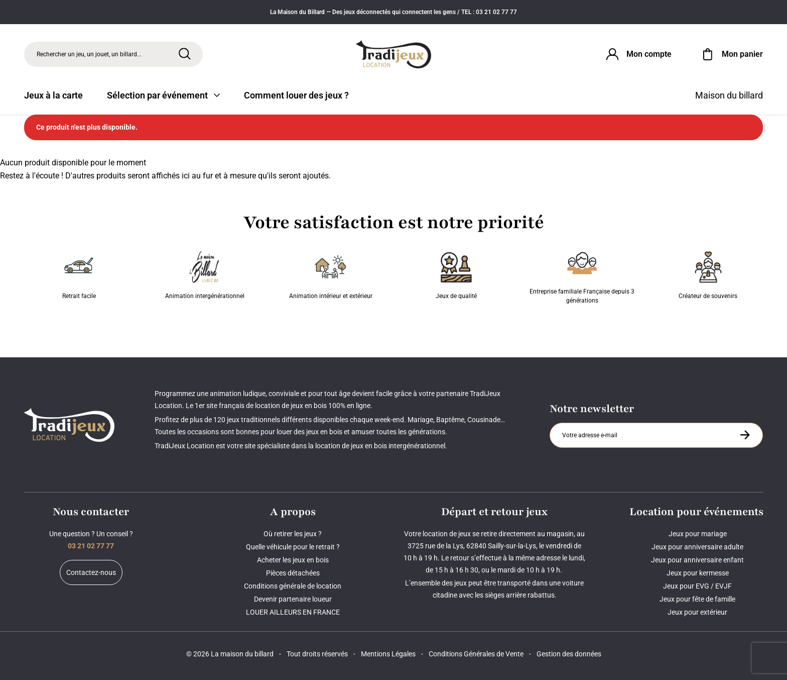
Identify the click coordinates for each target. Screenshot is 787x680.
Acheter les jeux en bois (293, 560)
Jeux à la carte (53, 95)
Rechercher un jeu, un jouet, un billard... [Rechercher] (89, 54)
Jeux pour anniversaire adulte (697, 547)
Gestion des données (569, 654)
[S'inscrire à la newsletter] (745, 435)
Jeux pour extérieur (697, 612)
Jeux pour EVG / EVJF (697, 586)
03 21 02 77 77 (91, 546)
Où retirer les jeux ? (293, 534)
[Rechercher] (185, 54)
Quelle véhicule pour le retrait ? (293, 547)
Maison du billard (729, 95)
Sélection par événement (163, 95)
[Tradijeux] (393, 54)
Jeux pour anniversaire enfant (697, 560)
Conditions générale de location (292, 586)
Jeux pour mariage (698, 534)
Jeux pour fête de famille (697, 599)
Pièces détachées (293, 573)
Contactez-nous (91, 572)
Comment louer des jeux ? (296, 95)
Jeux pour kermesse (698, 573)
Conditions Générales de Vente (476, 654)
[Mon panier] (731, 54)
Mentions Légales (388, 654)
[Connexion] (638, 54)
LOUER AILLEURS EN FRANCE (293, 612)
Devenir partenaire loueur (293, 599)
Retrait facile (79, 275)
